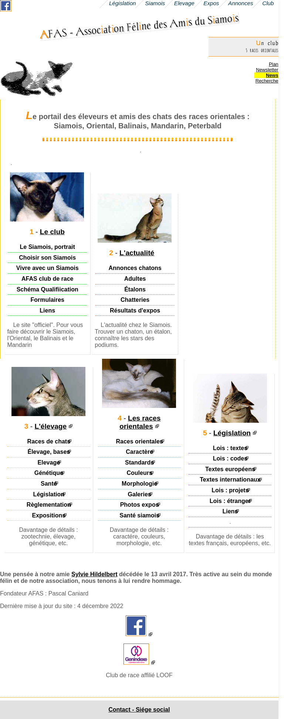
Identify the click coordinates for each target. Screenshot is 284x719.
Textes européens (230, 469)
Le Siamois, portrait (47, 247)
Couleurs (139, 473)
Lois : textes (230, 448)
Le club (52, 232)
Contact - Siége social (139, 709)
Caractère (139, 452)
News (272, 75)
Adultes (135, 279)
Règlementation (49, 505)
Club (268, 3)
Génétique (48, 473)
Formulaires (47, 300)
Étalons (135, 289)
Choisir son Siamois (47, 257)
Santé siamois (139, 515)
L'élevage (51, 426)
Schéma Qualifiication (47, 289)
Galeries (139, 494)
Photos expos (139, 505)
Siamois (155, 3)
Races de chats (49, 441)
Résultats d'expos (135, 310)
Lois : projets (230, 490)
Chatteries (135, 300)
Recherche (267, 81)
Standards (139, 462)
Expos (211, 3)
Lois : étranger (230, 500)
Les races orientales (139, 422)
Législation (48, 494)
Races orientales (139, 441)
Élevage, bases (48, 452)
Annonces (240, 3)
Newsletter (267, 69)
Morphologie (139, 483)
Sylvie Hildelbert (94, 574)
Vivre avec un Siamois (47, 268)
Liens (47, 310)
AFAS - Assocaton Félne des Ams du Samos (139, 26)
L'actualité (136, 253)
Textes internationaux (230, 479)
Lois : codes (230, 458)
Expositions (49, 515)
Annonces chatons (135, 268)
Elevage (49, 462)
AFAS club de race (47, 279)
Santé (49, 483)
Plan (273, 64)
